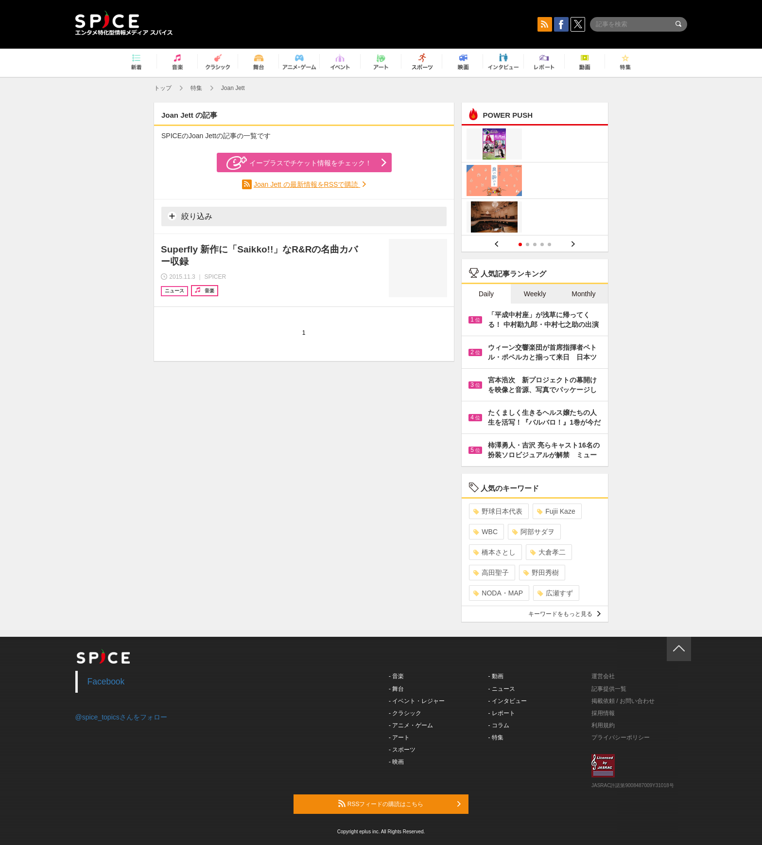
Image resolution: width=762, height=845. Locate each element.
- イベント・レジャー (417, 701)
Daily (486, 294)
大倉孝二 (548, 552)
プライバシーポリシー (620, 737)
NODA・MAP (498, 593)
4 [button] (542, 244)
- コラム (498, 725)
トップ (163, 88)
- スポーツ (402, 749)
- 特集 (495, 737)
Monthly (583, 294)
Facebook (106, 681)
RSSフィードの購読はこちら (399, 804)
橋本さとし (494, 552)
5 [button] (549, 244)
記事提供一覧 (608, 688)
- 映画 (396, 761)
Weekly (535, 294)
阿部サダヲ (533, 532)
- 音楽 (396, 676)
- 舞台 (396, 688)
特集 (196, 88)
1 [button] (520, 244)
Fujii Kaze (556, 511)
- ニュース (501, 688)
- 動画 (495, 676)
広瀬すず (555, 593)
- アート (399, 737)
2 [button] (527, 244)
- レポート (501, 713)
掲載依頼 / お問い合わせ (623, 701)
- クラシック (405, 713)
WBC (485, 532)
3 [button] (535, 244)
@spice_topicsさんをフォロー (121, 717)
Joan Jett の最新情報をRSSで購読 (307, 184)
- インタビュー (507, 701)
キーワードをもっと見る (564, 614)
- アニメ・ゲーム (411, 725)
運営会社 (603, 676)
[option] (535, 182)
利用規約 (603, 725)
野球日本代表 (497, 511)
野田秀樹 (541, 572)
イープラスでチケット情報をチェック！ (299, 163)
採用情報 (603, 713)
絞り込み (190, 216)
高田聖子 (491, 572)
